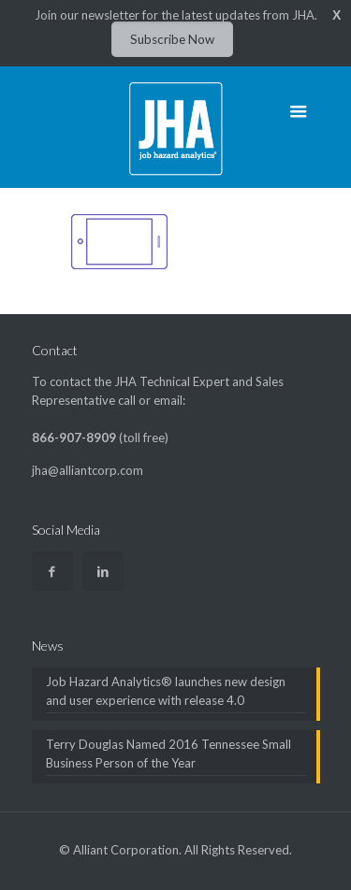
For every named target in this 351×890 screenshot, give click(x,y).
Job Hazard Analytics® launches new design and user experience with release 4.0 (165, 691)
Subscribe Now (172, 39)
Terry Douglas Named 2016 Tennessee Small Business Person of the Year (168, 753)
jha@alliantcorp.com (87, 470)
